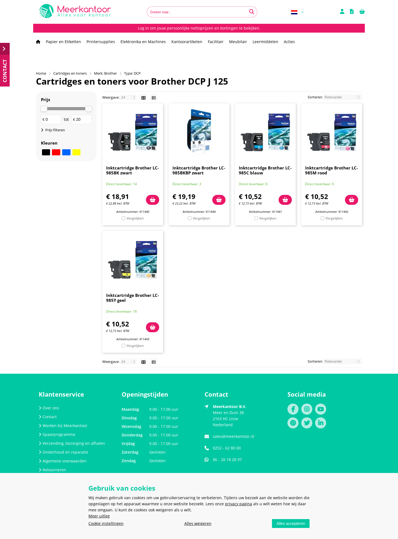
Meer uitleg (99, 516)
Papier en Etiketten (63, 41)
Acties (289, 41)
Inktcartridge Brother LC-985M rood (331, 170)
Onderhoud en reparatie (63, 452)
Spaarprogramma (57, 434)
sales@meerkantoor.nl (233, 436)
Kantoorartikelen (186, 41)
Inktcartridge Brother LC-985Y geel (132, 297)
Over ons (49, 407)
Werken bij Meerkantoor (63, 425)
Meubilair (238, 41)
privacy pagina (238, 503)
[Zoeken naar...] (251, 11)
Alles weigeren (197, 523)
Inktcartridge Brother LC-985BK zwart (132, 170)
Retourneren (52, 469)
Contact (48, 416)
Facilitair (216, 41)
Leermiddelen (265, 41)
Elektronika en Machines (143, 41)
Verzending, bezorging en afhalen (72, 443)
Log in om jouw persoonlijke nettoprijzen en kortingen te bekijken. (199, 28)
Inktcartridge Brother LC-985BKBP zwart (198, 170)
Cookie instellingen (106, 523)
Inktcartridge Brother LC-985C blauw (265, 170)
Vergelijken (135, 218)
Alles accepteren (290, 523)
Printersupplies (101, 41)
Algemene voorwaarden (63, 461)
